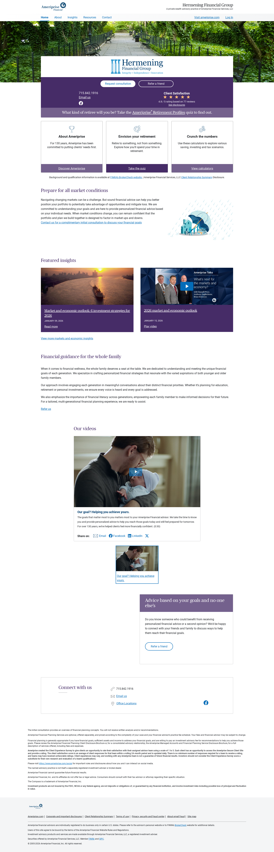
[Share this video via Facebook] (117, 536)
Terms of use (122, 816)
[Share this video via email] (99, 536)
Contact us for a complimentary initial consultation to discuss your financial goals (91, 222)
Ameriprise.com (35, 816)
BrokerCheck (180, 825)
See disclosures (176, 105)
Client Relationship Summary (196, 177)
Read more (51, 326)
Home (44, 17)
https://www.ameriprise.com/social (55, 763)
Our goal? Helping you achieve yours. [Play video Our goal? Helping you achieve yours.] (135, 578)
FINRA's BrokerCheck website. (126, 177)
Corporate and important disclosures (64, 816)
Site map (192, 816)
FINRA (92, 839)
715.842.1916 (88, 93)
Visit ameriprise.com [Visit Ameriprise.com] (206, 17)
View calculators (202, 168)
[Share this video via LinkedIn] (135, 536)
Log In (229, 17)
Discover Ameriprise (71, 168)
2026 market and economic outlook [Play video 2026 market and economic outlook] (170, 310)
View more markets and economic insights (67, 338)
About (58, 17)
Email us (85, 97)
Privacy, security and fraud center (148, 816)
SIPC (101, 839)
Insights (72, 17)
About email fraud (176, 816)
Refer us (46, 409)
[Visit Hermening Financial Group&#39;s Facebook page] (206, 703)
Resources (89, 17)
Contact (107, 17)
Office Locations (126, 703)
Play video (150, 326)
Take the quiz (137, 168)
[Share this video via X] (147, 536)
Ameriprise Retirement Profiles (158, 112)
